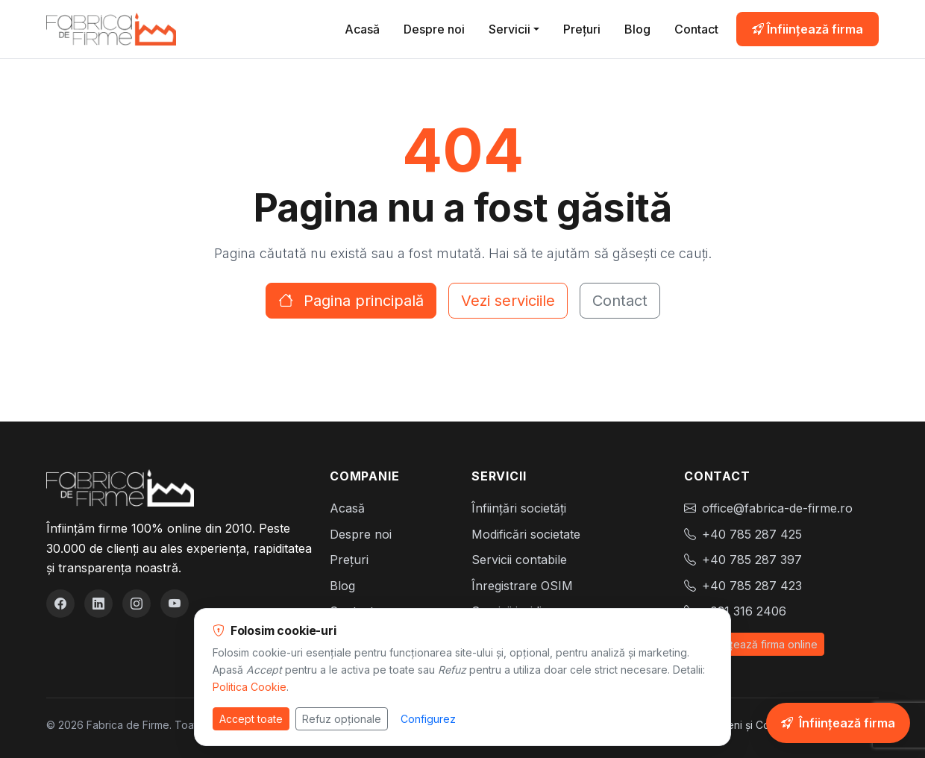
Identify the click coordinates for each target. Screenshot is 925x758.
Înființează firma (807, 29)
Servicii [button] (509, 29)
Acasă (362, 29)
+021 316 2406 (744, 611)
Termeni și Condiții (747, 724)
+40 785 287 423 (752, 585)
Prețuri (582, 29)
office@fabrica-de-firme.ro (777, 508)
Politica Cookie (249, 686)
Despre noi (434, 29)
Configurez (428, 718)
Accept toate (251, 718)
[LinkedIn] (98, 603)
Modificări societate (525, 534)
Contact (696, 29)
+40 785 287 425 (752, 534)
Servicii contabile (519, 559)
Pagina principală (351, 301)
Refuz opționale (341, 718)
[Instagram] (136, 603)
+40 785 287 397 (752, 559)
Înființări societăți (518, 508)
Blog (637, 29)
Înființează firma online (754, 644)
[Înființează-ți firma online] (838, 723)
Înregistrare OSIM (522, 585)
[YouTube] (174, 603)
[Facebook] (60, 603)
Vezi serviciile (508, 301)
